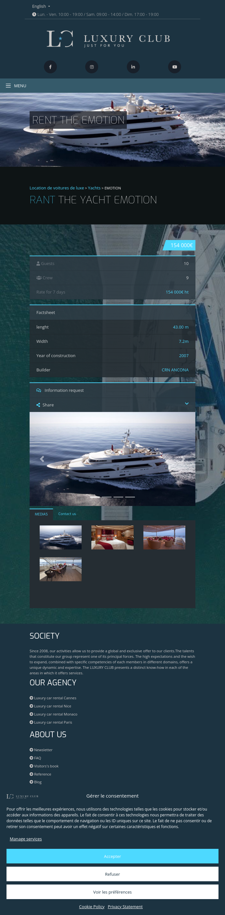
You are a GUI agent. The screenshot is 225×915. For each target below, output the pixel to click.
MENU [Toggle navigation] (15, 85)
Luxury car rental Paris (51, 722)
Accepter (112, 856)
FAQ (35, 757)
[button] (42, 459)
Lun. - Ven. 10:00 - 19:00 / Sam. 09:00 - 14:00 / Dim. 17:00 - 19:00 (95, 14)
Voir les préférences (112, 892)
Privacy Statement (125, 906)
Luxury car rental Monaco (53, 714)
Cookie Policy (91, 906)
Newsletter (41, 749)
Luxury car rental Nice (50, 706)
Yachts (94, 188)
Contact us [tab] (67, 514)
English (39, 6)
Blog (36, 781)
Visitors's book (44, 766)
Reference (40, 774)
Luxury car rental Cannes (53, 697)
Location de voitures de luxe (57, 188)
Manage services (26, 839)
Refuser (112, 874)
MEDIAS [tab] (41, 514)
